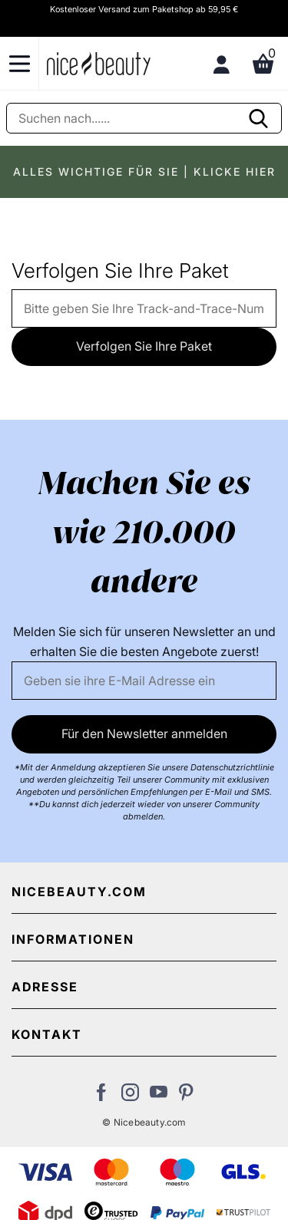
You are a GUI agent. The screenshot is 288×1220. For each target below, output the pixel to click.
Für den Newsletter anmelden (144, 733)
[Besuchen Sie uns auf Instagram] (130, 1096)
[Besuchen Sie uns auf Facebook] (101, 1096)
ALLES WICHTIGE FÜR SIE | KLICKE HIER (144, 171)
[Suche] (144, 118)
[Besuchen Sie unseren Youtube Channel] (158, 1096)
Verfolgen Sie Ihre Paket (144, 346)
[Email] (144, 680)
